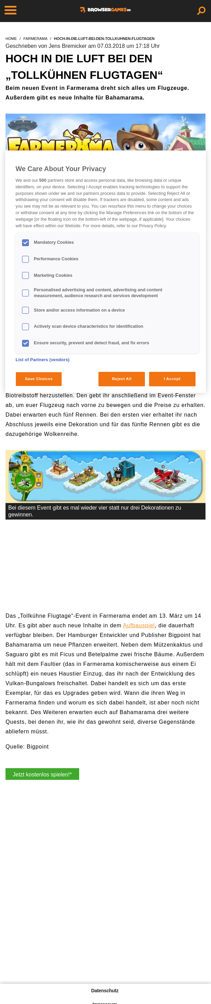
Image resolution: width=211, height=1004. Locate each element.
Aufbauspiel (139, 625)
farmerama (35, 38)
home (11, 38)
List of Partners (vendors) (42, 359)
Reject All (121, 379)
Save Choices (39, 379)
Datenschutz (104, 990)
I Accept (172, 379)
